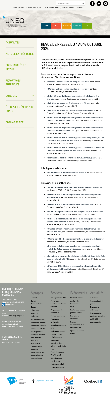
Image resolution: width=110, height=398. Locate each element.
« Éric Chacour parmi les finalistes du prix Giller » (68, 103)
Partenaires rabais (57, 364)
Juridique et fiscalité (58, 298)
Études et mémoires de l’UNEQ (20, 109)
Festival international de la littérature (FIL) (77, 325)
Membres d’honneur (38, 322)
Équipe (33, 307)
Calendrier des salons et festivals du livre (58, 346)
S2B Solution (14, 342)
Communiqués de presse (16, 67)
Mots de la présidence (20, 54)
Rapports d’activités (38, 326)
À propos (46, 26)
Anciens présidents (38, 319)
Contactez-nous (33, 7)
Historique (35, 310)
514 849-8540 (10, 311)
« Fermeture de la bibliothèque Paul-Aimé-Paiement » (70, 204)
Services (56, 26)
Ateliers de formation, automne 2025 (58, 325)
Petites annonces (57, 367)
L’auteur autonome (58, 316)
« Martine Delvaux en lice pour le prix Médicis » (68, 81)
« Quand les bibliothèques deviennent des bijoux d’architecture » (75, 239)
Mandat (34, 298)
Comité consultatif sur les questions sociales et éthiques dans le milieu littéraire (38, 334)
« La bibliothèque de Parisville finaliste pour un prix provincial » (75, 211)
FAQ (87, 26)
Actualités (76, 26)
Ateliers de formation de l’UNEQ (75, 304)
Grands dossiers (96, 313)
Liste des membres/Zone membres (59, 7)
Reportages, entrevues (13, 82)
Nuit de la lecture (76, 298)
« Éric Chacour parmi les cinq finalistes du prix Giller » (71, 110)
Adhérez (81, 7)
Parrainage (55, 319)
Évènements (66, 26)
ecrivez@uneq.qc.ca (16, 316)
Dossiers (11, 95)
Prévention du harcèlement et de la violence (58, 304)
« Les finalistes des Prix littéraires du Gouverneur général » (73, 157)
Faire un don (18, 7)
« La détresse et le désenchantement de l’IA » (66, 172)
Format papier (15, 122)
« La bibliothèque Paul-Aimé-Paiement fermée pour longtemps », (75, 187)
